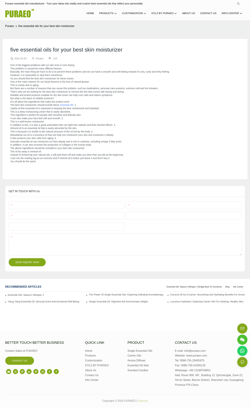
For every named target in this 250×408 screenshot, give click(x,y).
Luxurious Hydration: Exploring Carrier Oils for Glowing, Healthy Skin (206, 302)
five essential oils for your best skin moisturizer (46, 26)
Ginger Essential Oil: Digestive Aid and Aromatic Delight (118, 302)
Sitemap (143, 401)
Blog (227, 287)
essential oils (66, 105)
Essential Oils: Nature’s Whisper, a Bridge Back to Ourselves (194, 287)
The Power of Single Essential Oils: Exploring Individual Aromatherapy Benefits (126, 295)
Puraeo (9, 26)
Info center (238, 287)
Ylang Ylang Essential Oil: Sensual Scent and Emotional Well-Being (43, 302)
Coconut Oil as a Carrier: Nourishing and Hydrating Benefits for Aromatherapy (207, 295)
